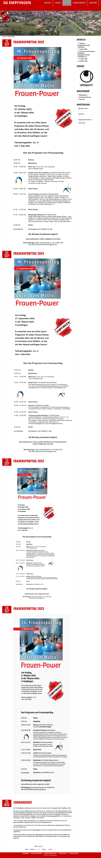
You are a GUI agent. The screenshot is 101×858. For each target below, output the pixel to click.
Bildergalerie (83, 95)
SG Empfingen (17, 2)
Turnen (67, 2)
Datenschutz (74, 853)
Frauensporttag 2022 (28, 461)
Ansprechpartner (50, 853)
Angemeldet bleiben (84, 120)
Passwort (81, 114)
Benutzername (83, 108)
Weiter (44, 849)
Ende (50, 849)
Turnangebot (22, 802)
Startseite (47, 2)
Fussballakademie (79, 2)
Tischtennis (93, 2)
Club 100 (82, 99)
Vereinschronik (36, 853)
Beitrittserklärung (85, 97)
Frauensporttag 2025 (28, 42)
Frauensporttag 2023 (28, 608)
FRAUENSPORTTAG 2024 (28, 253)
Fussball (58, 2)
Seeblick (26, 853)
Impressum (63, 853)
